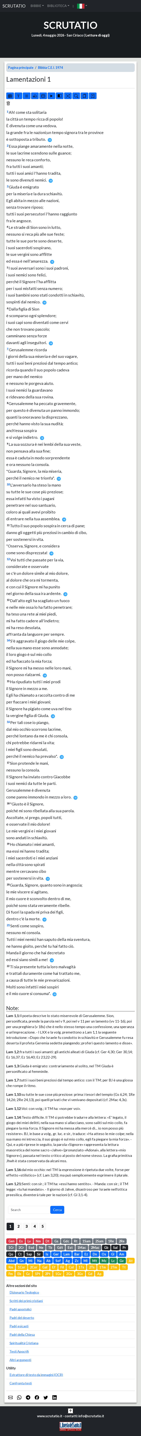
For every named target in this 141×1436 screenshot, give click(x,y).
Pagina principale (20, 68)
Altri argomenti (20, 1360)
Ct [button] (20, 1254)
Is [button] (47, 1254)
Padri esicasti (19, 1326)
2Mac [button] (95, 1248)
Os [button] (104, 1254)
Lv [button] (29, 1241)
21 (8, 925)
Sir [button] (39, 1254)
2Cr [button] (21, 1248)
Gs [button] (56, 1241)
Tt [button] (124, 1267)
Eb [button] (19, 1274)
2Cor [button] (33, 1267)
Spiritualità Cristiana (24, 1343)
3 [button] (27, 1226)
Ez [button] (86, 1254)
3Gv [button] (80, 1274)
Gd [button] (90, 1274)
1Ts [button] (81, 1267)
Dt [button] (47, 1241)
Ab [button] (48, 1261)
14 (8, 640)
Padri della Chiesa (22, 1334)
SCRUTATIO (14, 5)
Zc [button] (77, 1261)
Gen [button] (11, 1241)
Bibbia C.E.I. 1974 (50, 68)
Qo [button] (10, 1254)
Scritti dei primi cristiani (26, 1301)
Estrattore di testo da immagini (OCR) (36, 1375)
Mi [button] (30, 1261)
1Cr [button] (11, 1248)
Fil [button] (62, 1267)
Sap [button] (29, 1254)
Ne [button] (41, 1248)
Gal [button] (44, 1267)
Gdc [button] (66, 1241)
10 (8, 484)
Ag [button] (68, 1261)
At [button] (131, 1261)
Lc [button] (113, 1261)
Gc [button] (28, 1274)
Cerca (57, 1210)
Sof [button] (58, 1261)
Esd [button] (31, 1248)
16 (8, 721)
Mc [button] (104, 1261)
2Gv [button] (69, 1274)
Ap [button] (99, 1274)
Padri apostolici (20, 1309)
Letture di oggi (97, 35)
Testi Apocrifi (19, 1351)
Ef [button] (53, 1267)
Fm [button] (10, 1274)
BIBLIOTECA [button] (57, 6)
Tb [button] (50, 1248)
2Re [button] (121, 1241)
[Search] (29, 1210)
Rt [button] (75, 1241)
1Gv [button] (58, 1274)
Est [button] (70, 1248)
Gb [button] (106, 1248)
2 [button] (18, 1226)
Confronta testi (21, 1383)
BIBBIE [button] (35, 6)
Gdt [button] (60, 1248)
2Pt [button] (47, 1274)
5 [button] (43, 1226)
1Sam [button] (86, 1241)
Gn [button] (21, 1261)
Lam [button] (67, 1254)
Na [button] (39, 1261)
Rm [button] (10, 1267)
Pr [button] (124, 1248)
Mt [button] (94, 1261)
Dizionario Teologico (24, 1292)
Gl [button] (112, 1254)
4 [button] (35, 1226)
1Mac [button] (81, 1248)
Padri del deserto (22, 1318)
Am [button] (121, 1254)
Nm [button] (38, 1241)
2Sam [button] (99, 1241)
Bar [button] (76, 1254)
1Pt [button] (37, 1274)
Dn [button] (95, 1254)
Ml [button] (86, 1261)
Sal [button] (115, 1248)
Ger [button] (56, 1254)
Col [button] (71, 1267)
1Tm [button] (102, 1267)
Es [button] (21, 1241)
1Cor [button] (21, 1267)
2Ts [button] (92, 1267)
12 (8, 559)
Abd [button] (11, 1261)
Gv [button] (122, 1261)
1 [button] (10, 1226)
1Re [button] (111, 1241)
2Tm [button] (114, 1267)
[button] (82, 6)
